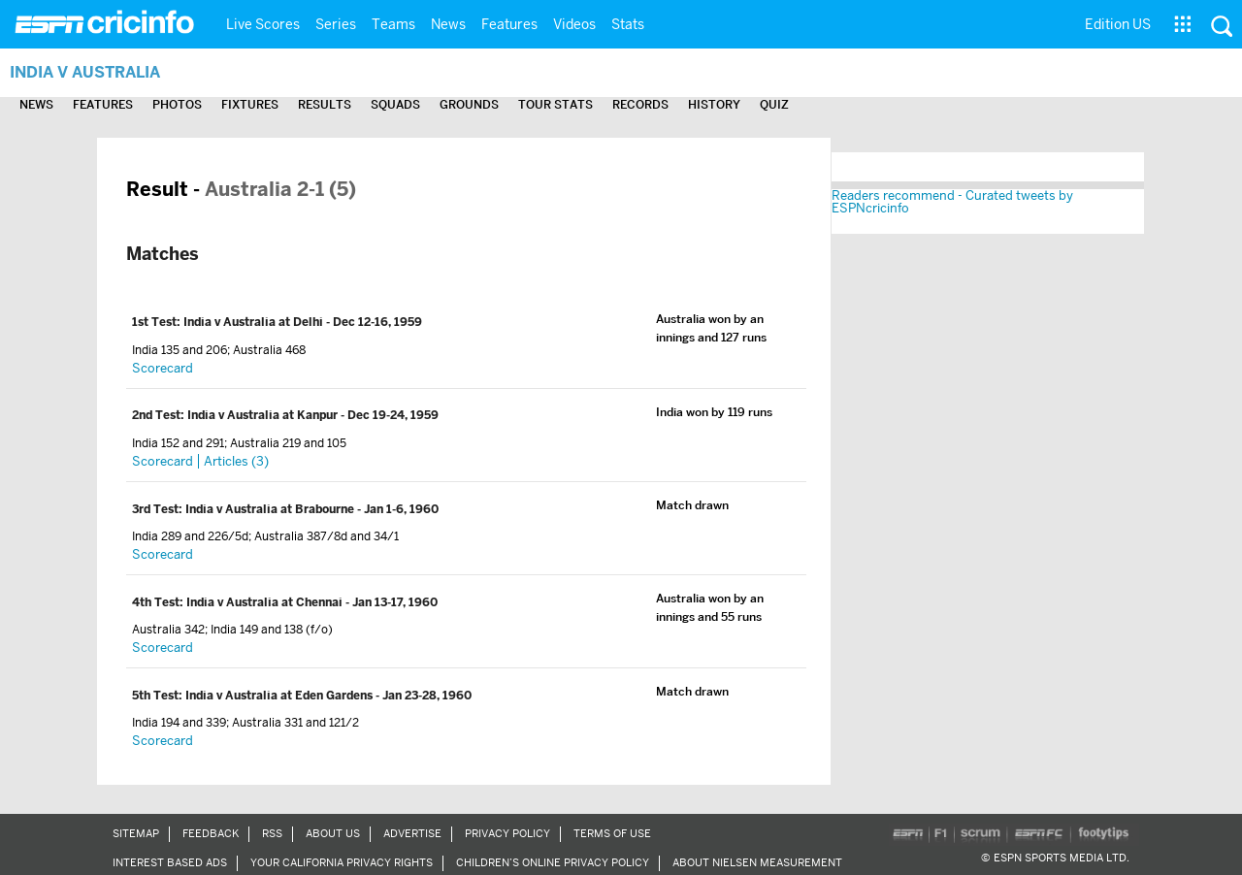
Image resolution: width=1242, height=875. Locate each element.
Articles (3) (236, 461)
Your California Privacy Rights (341, 862)
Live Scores (263, 24)
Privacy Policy (507, 833)
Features (509, 24)
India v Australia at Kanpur (264, 415)
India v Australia (85, 72)
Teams (393, 24)
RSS (272, 833)
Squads (395, 104)
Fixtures (249, 104)
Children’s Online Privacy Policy (552, 862)
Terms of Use (612, 833)
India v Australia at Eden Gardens (280, 695)
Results (324, 104)
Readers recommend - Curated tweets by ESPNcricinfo (952, 201)
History (714, 104)
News (448, 24)
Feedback (210, 833)
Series (335, 24)
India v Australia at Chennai (265, 602)
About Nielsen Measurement (757, 862)
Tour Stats (555, 104)
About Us (333, 833)
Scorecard (162, 368)
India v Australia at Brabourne (271, 509)
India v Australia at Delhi (254, 322)
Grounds (469, 104)
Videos (574, 24)
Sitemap (136, 833)
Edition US (1118, 24)
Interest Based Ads (170, 862)
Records (640, 104)
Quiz (774, 104)
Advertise (412, 833)
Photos (177, 104)
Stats (627, 24)
